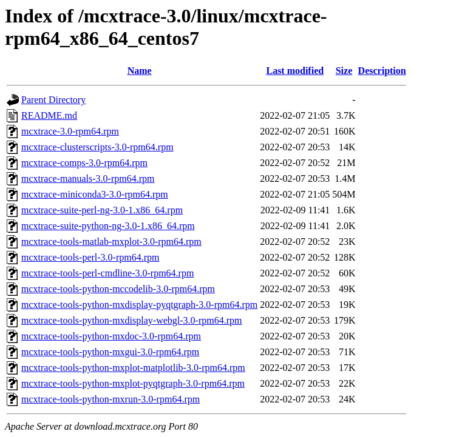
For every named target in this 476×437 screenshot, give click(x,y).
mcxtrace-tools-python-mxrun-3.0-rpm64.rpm (110, 399)
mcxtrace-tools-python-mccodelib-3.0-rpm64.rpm (118, 289)
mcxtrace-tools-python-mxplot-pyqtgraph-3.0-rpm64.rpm (133, 383)
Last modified (295, 70)
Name (139, 70)
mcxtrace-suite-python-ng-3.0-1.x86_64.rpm (108, 226)
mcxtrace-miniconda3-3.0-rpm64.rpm (94, 194)
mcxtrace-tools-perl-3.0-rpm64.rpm (90, 257)
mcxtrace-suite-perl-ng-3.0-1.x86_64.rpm (102, 210)
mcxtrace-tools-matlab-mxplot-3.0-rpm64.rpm (111, 241)
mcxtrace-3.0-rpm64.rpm (70, 131)
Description (382, 70)
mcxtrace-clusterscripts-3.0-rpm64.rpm (97, 147)
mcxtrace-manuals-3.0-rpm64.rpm (87, 178)
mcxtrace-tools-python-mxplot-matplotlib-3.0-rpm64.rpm (133, 367)
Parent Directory (53, 100)
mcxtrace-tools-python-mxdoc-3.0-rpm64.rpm (111, 336)
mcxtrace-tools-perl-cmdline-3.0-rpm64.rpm (107, 273)
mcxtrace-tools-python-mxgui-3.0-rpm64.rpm (110, 352)
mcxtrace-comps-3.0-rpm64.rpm (84, 163)
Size (344, 70)
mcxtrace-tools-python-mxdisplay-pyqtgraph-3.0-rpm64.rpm (139, 304)
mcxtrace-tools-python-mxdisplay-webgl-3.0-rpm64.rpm (131, 320)
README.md (49, 115)
